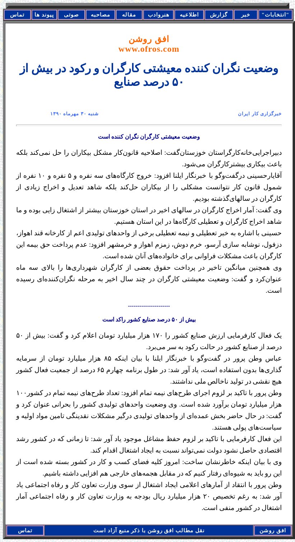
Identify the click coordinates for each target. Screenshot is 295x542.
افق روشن (148, 44)
